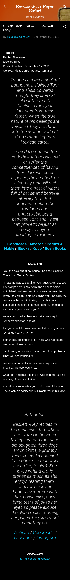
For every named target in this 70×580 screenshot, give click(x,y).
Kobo (37, 248)
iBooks (23, 248)
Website (21, 532)
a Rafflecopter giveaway (35, 558)
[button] (65, 27)
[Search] (65, 7)
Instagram (46, 537)
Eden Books (55, 248)
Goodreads (17, 244)
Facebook (23, 537)
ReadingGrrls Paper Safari (35, 8)
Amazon (36, 244)
